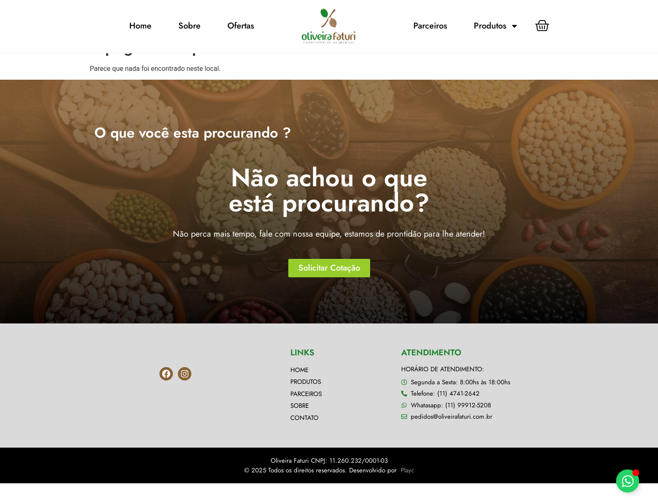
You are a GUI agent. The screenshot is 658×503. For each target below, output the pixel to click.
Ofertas (240, 26)
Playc (407, 490)
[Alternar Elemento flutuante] (627, 481)
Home (140, 26)
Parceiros (430, 26)
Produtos (496, 26)
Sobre (189, 26)
